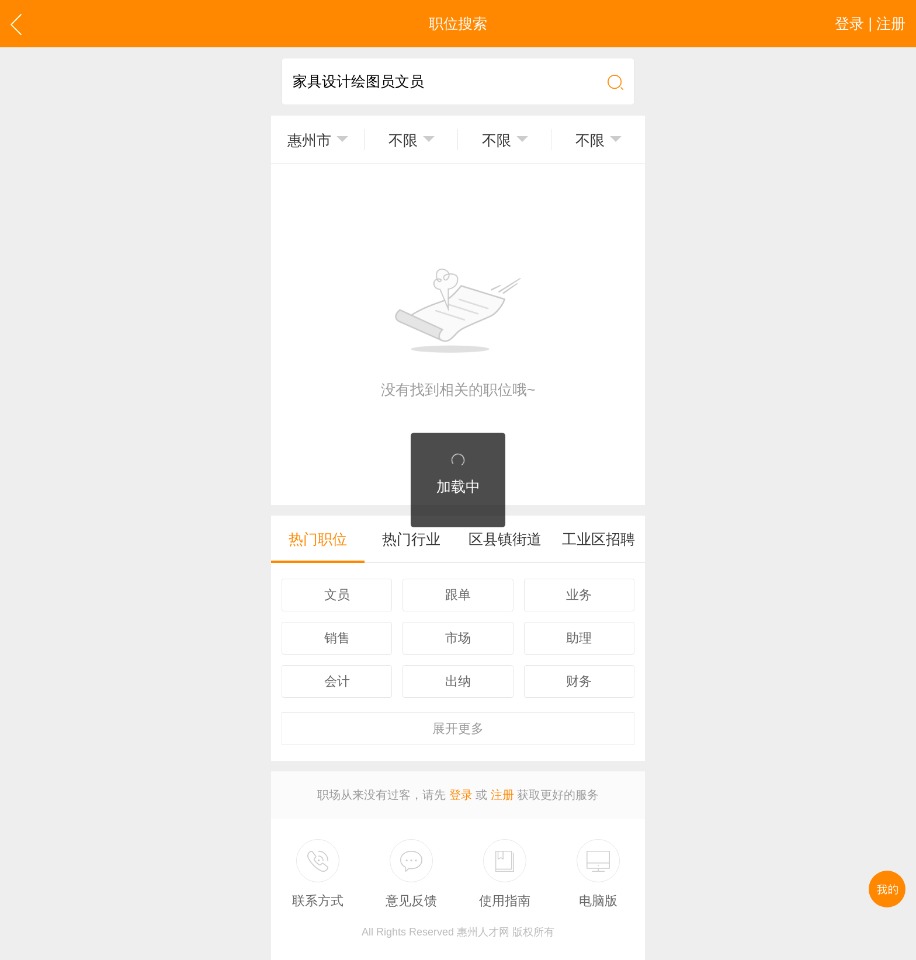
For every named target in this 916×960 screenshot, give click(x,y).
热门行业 (411, 539)
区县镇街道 (505, 539)
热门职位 (318, 539)
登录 (461, 794)
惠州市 (309, 140)
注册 (502, 794)
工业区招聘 (598, 539)
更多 (458, 728)
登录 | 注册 (870, 23)
